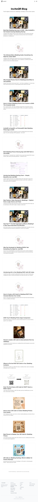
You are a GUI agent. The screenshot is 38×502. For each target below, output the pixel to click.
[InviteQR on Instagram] (16, 497)
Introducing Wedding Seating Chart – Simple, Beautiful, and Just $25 (16, 176)
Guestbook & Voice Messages (14, 486)
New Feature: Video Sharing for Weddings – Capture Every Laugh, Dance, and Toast (18, 201)
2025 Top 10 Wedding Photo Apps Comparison (16, 318)
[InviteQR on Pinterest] (19, 497)
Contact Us (22, 487)
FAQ (20, 485)
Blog (20, 488)
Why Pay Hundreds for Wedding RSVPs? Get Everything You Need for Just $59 (16, 248)
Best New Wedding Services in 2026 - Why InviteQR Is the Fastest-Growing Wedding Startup (18, 31)
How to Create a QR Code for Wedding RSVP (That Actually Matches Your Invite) (17, 295)
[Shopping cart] (35, 1)
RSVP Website (13, 488)
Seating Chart (13, 489)
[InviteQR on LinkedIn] (21, 497)
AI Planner (12, 491)
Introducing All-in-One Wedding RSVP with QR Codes (18, 272)
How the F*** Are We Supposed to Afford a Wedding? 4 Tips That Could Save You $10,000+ (18, 224)
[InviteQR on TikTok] (18, 497)
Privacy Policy (31, 485)
